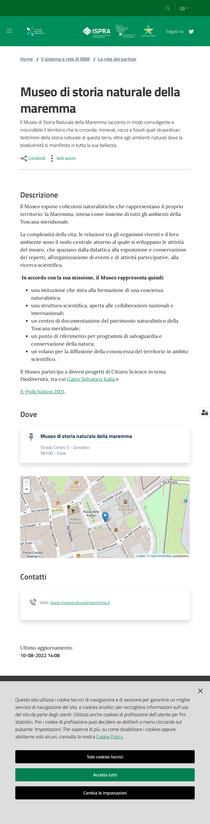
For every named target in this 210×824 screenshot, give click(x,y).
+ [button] (26, 483)
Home (26, 59)
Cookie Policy (109, 736)
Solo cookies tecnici (105, 756)
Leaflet (140, 556)
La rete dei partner (117, 59)
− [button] (26, 490)
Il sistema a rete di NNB (65, 59)
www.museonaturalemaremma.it (80, 603)
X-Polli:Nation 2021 (42, 391)
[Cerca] (167, 8)
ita (185, 8)
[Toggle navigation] (9, 30)
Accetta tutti (105, 774)
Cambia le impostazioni (105, 793)
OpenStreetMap (161, 556)
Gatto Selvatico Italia (91, 379)
